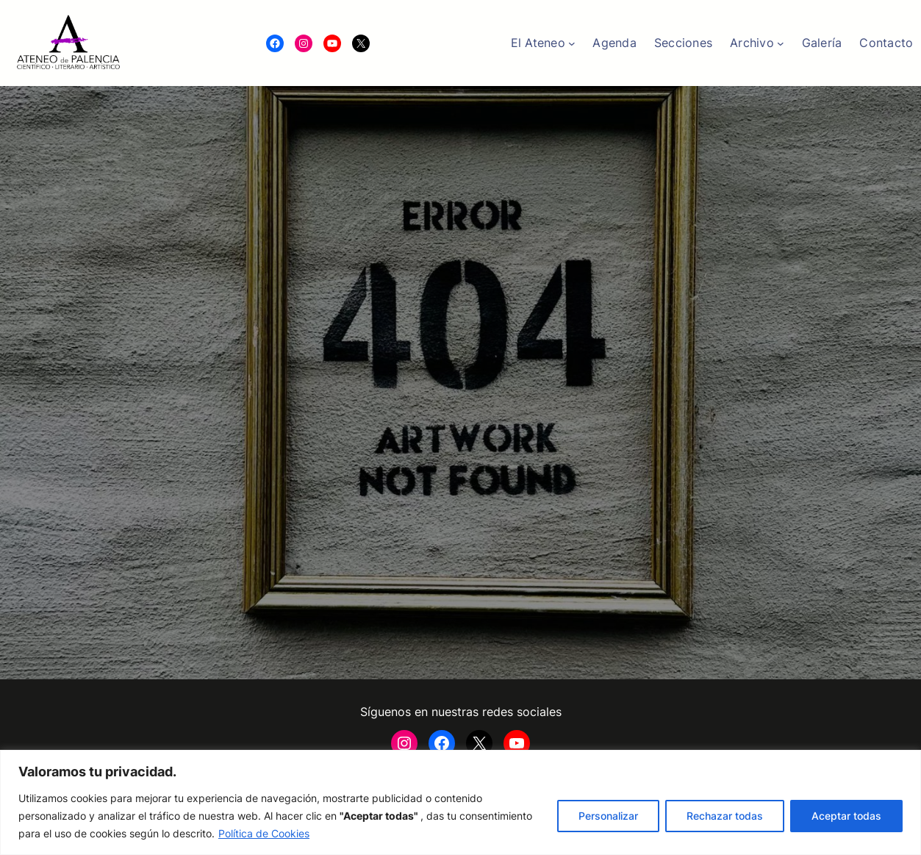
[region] (460, 802)
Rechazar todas (725, 815)
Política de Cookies (263, 833)
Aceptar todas (846, 815)
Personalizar (608, 815)
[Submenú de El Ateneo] (572, 43)
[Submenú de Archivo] (780, 43)
